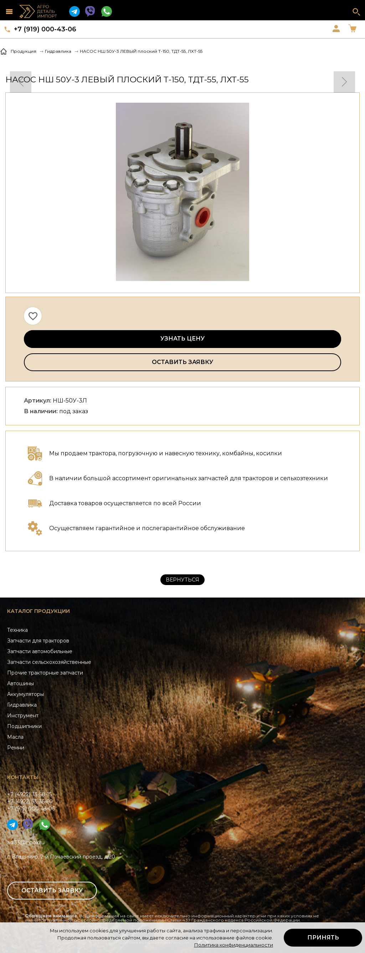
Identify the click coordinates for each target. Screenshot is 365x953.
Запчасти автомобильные (39, 651)
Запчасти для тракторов (38, 640)
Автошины (20, 683)
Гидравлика (22, 705)
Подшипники (24, 726)
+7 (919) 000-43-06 (45, 29)
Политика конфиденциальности (233, 945)
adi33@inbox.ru (26, 842)
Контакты (22, 777)
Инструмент (22, 715)
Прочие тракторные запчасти (45, 673)
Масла (15, 737)
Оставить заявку (182, 362)
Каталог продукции (38, 611)
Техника (17, 630)
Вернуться (182, 580)
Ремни (15, 747)
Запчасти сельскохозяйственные (49, 662)
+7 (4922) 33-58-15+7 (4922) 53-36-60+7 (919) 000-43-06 (31, 801)
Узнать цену (182, 338)
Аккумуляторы (25, 694)
